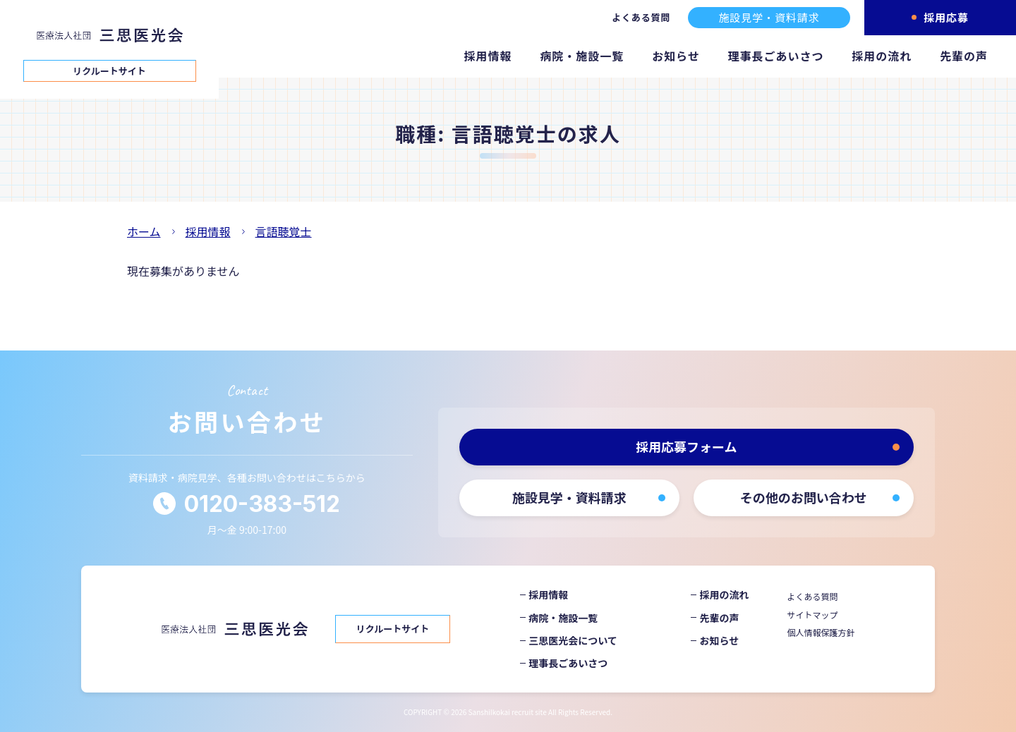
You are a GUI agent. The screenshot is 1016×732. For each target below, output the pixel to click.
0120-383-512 (262, 504)
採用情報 (488, 55)
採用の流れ (882, 55)
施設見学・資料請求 (768, 17)
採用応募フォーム (686, 446)
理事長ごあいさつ (776, 55)
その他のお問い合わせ (803, 497)
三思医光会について (572, 640)
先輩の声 (964, 55)
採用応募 (946, 17)
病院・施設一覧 (582, 55)
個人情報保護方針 (821, 632)
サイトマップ (812, 615)
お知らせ (676, 55)
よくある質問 (641, 17)
